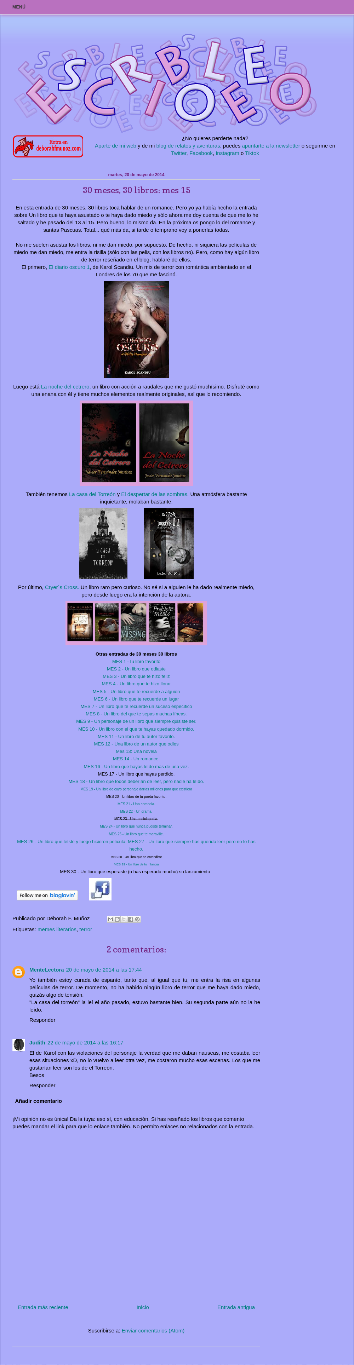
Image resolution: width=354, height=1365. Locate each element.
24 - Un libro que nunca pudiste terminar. (136, 826)
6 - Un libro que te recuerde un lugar (136, 699)
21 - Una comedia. (136, 804)
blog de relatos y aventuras (188, 146)
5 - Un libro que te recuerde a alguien (136, 691)
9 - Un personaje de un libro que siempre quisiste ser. (136, 721)
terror (85, 929)
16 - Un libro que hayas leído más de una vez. (136, 766)
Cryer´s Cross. (62, 587)
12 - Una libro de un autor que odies (136, 744)
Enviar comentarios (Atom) (153, 1330)
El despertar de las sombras (154, 494)
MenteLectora (46, 970)
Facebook (201, 153)
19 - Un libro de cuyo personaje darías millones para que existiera (136, 789)
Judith (37, 1042)
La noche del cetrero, (66, 387)
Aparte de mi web (115, 146)
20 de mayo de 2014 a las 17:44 (104, 970)
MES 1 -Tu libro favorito (136, 661)
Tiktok (252, 153)
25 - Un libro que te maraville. (136, 834)
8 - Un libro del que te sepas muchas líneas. (136, 713)
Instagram (227, 153)
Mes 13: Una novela (136, 751)
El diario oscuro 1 (68, 267)
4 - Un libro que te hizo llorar (136, 683)
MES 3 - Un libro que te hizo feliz (136, 676)
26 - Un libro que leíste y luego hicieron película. (72, 841)
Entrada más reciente (43, 1307)
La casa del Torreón (92, 494)
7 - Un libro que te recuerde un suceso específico (136, 706)
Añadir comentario (38, 1101)
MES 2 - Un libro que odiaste (136, 669)
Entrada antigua (236, 1307)
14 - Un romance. (136, 758)
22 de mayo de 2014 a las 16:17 (85, 1042)
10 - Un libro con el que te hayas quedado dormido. (136, 729)
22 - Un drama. (136, 811)
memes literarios (57, 929)
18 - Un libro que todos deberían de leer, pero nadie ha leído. (136, 781)
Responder (42, 1020)
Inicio (143, 1307)
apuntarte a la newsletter (271, 146)
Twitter (178, 153)
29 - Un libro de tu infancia (136, 864)
